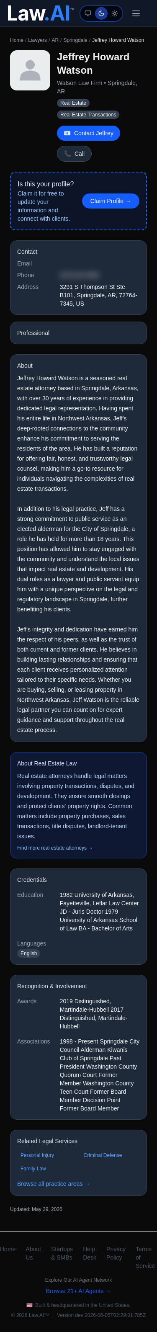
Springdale (75, 40)
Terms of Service (145, 1257)
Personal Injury (37, 1155)
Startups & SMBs (62, 1253)
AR (55, 40)
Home (16, 40)
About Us (33, 1253)
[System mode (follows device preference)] (88, 13)
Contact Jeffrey (88, 133)
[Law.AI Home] (40, 13)
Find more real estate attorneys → (55, 848)
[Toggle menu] (136, 13)
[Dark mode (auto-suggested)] (101, 13)
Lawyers (37, 40)
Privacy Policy (116, 1253)
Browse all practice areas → (53, 1183)
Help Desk (89, 1253)
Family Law (33, 1169)
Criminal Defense (103, 1155)
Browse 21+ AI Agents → (78, 1291)
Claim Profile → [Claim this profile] (110, 201)
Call (74, 153)
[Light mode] (115, 13)
